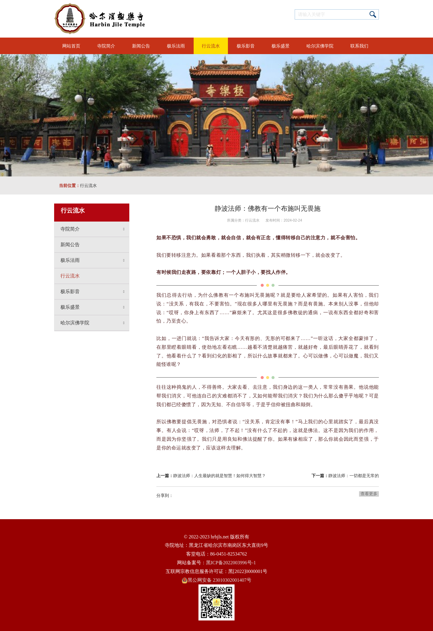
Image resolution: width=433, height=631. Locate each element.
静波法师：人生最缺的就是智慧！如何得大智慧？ (219, 475)
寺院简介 (92, 229)
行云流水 (88, 185)
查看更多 (369, 493)
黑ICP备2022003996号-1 (231, 562)
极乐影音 (92, 291)
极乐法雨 (92, 260)
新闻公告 (70, 244)
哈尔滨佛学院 (92, 322)
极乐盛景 (92, 307)
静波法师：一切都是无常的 (353, 475)
